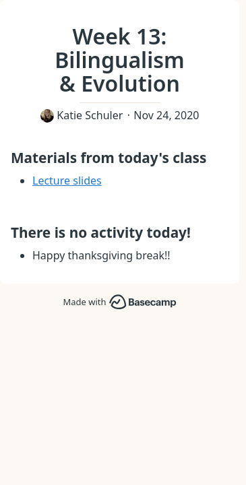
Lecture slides (67, 180)
